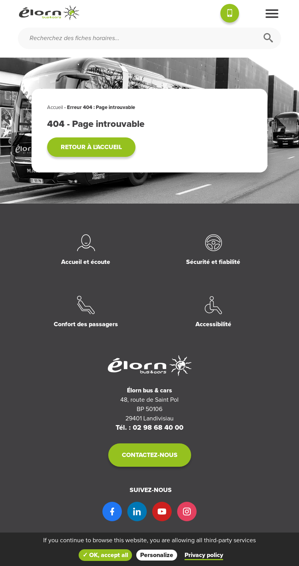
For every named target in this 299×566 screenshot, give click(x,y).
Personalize (156, 555)
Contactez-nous (150, 455)
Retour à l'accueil (91, 147)
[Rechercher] (268, 38)
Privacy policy (204, 555)
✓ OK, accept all (105, 555)
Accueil (55, 107)
